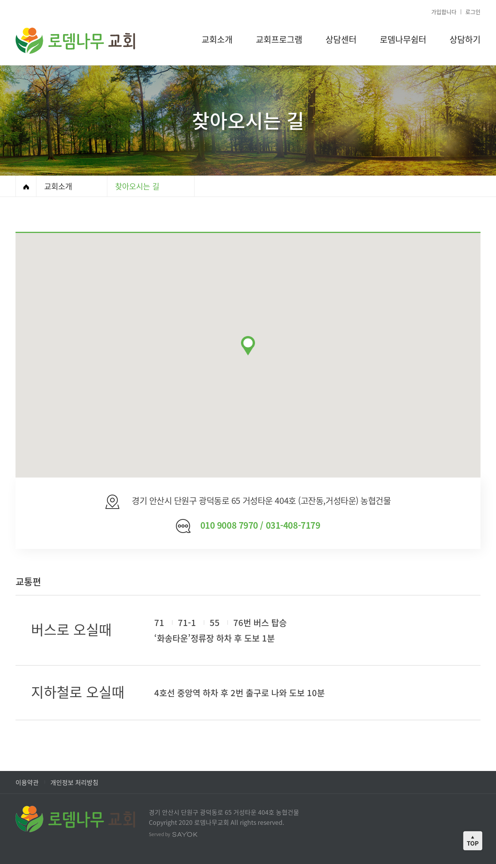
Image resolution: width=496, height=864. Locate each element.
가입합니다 (443, 12)
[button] (248, 345)
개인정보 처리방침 (74, 782)
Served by (173, 834)
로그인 (472, 12)
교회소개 (58, 186)
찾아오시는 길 (137, 186)
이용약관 (27, 782)
